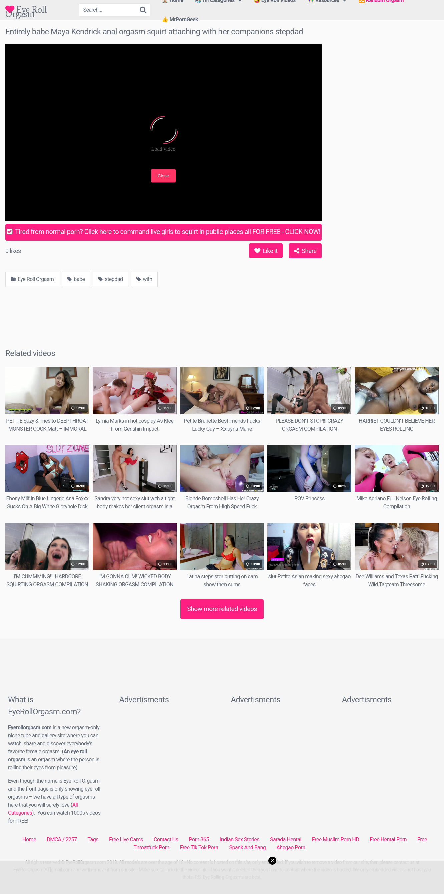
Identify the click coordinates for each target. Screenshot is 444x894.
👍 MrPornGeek (180, 19)
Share (305, 250)
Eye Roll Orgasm (26, 9)
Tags (92, 839)
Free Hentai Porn (388, 839)
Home (29, 839)
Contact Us (166, 839)
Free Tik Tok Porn (199, 847)
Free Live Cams (126, 839)
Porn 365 (199, 839)
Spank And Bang (247, 847)
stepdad (110, 279)
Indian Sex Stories (239, 839)
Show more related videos (222, 609)
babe (76, 279)
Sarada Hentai (285, 839)
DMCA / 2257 (62, 839)
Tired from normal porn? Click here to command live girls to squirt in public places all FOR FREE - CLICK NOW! (163, 232)
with (144, 279)
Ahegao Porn (290, 847)
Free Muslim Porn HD (335, 839)
